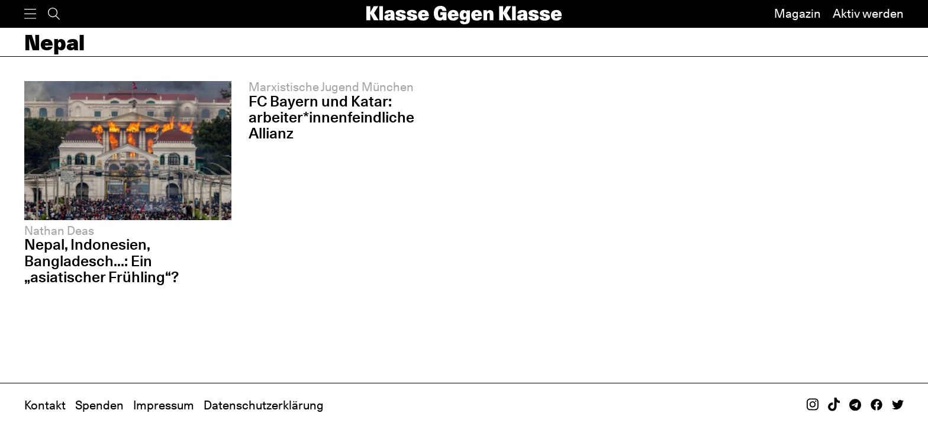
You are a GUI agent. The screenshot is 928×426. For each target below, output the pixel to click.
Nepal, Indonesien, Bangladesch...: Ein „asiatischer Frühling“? (101, 260)
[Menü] (30, 14)
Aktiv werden (868, 14)
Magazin (797, 14)
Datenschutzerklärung (264, 405)
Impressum (163, 405)
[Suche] (54, 14)
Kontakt (45, 405)
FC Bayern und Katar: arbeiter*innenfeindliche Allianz (331, 117)
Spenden (99, 405)
